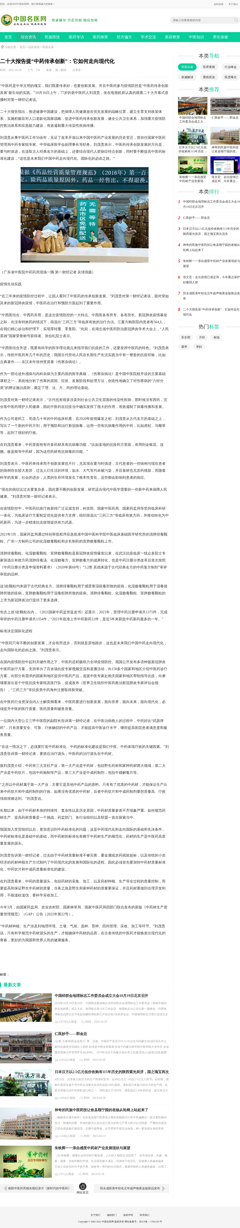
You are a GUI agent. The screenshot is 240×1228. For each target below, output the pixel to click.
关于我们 (233, 4)
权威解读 (187, 77)
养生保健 (220, 37)
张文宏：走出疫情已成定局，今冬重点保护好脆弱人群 (211, 280)
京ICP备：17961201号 (150, 1221)
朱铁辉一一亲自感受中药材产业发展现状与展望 (211, 263)
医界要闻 (209, 67)
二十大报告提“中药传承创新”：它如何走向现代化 (211, 312)
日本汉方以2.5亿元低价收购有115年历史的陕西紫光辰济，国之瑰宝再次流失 (211, 231)
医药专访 (76, 37)
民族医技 (52, 37)
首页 (8, 37)
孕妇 (199, 346)
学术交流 (148, 37)
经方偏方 (124, 37)
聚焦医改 (209, 77)
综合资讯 (28, 37)
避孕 (184, 346)
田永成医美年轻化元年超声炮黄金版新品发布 (130, 1188)
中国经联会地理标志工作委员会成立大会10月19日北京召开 (211, 204)
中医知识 (196, 37)
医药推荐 (100, 37)
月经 (202, 337)
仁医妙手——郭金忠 (196, 217)
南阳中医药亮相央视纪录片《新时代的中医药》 (39, 1188)
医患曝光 (231, 77)
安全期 (185, 337)
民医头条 (48, 47)
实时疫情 (218, 4)
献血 (217, 337)
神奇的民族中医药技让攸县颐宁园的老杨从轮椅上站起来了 (211, 247)
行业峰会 (231, 67)
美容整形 (172, 37)
